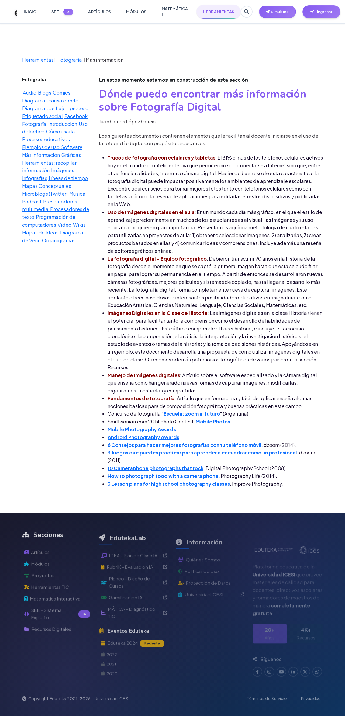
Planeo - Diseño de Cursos (134, 601)
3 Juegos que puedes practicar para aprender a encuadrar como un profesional (202, 452)
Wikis (79, 225)
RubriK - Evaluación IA (134, 585)
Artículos (37, 566)
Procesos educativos (46, 139)
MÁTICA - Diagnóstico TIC (134, 633)
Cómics (61, 92)
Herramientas (38, 60)
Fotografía (69, 60)
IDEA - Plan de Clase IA (134, 573)
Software (71, 147)
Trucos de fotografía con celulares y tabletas (161, 157)
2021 (109, 685)
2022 (109, 675)
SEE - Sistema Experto (57, 631)
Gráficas (71, 155)
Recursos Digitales (49, 647)
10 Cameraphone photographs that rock (155, 468)
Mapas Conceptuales (46, 186)
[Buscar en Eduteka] (247, 11)
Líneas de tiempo (68, 178)
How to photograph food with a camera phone (163, 476)
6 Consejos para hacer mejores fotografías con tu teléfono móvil (184, 445)
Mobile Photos (213, 421)
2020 (109, 695)
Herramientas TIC (48, 603)
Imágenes (62, 170)
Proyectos (39, 591)
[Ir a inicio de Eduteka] (13, 12)
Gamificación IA (134, 617)
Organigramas (58, 240)
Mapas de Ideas (40, 232)
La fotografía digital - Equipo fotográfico (157, 259)
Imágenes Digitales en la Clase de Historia (158, 313)
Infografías (34, 178)
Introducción (62, 124)
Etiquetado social (42, 116)
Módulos (37, 578)
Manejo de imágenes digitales (144, 375)
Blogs (44, 92)
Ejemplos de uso (41, 147)
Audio (29, 92)
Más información (41, 155)
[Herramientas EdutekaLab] (280, 11)
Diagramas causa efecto (50, 100)
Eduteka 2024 (134, 664)
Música (76, 194)
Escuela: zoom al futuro (192, 413)
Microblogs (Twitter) (45, 194)
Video (64, 225)
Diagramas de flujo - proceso (55, 108)
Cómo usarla (60, 131)
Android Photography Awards (143, 437)
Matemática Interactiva (54, 615)
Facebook (76, 116)
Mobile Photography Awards (142, 429)
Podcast (32, 201)
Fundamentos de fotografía (141, 398)
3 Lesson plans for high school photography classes (169, 484)
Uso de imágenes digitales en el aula (151, 212)
